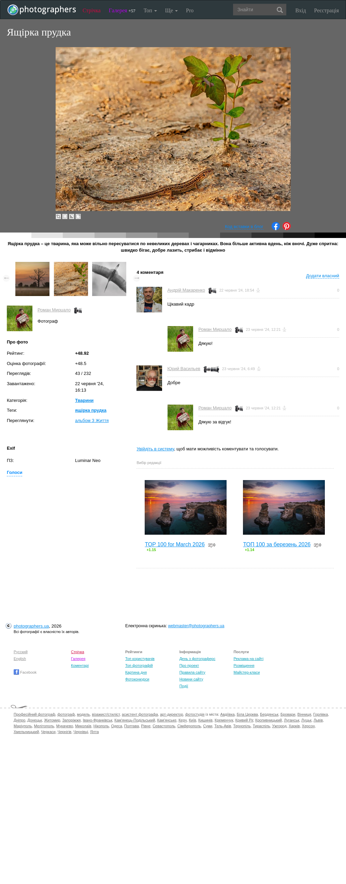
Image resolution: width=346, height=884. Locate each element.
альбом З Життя (92, 420)
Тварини (84, 400)
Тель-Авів (222, 726)
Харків (294, 726)
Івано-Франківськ (97, 720)
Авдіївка (227, 714)
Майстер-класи (246, 672)
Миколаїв (83, 726)
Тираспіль (261, 726)
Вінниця (304, 714)
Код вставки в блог (244, 226)
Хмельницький (26, 732)
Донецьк (34, 720)
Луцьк (306, 720)
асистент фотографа (140, 714)
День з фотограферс (197, 659)
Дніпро (19, 720)
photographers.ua (31, 626)
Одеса (116, 726)
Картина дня (136, 672)
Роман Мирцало (54, 309)
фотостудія (195, 714)
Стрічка (92, 10)
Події (183, 686)
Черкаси (48, 732)
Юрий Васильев (183, 368)
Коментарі (80, 665)
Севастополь (164, 726)
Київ (192, 720)
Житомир (52, 720)
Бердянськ (269, 714)
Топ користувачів (140, 659)
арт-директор (171, 714)
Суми (207, 726)
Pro (189, 10)
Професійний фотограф (34, 714)
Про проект (189, 665)
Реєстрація (326, 10)
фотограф (66, 714)
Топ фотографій (139, 665)
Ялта (94, 732)
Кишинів (205, 720)
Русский (21, 652)
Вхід (300, 10)
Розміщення (243, 665)
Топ (150, 10)
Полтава (131, 726)
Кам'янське (167, 720)
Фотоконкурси (137, 679)
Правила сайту (192, 672)
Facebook (25, 672)
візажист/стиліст (105, 714)
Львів (318, 720)
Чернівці (80, 732)
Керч (182, 720)
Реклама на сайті (248, 659)
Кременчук (224, 720)
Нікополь (101, 726)
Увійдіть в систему (155, 448)
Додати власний (322, 275)
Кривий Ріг (244, 720)
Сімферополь (189, 726)
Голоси (14, 472)
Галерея (122, 10)
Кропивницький (268, 720)
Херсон (308, 726)
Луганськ (291, 720)
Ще (171, 10)
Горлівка (320, 714)
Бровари (287, 714)
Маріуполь (23, 726)
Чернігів (64, 732)
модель (83, 714)
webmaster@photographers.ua (196, 625)
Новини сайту (191, 679)
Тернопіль (242, 726)
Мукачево (64, 726)
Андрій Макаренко (186, 290)
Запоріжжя (71, 720)
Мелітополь (44, 726)
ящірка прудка (90, 410)
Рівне (145, 726)
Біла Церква (247, 714)
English (20, 659)
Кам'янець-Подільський (134, 720)
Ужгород (279, 726)
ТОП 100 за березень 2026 (277, 544)
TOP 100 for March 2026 (175, 544)
